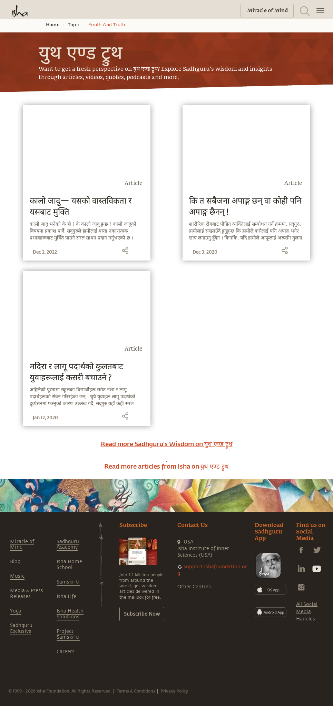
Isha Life (66, 596)
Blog (15, 561)
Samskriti (68, 582)
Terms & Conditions (136, 691)
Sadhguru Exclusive (21, 628)
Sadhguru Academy (68, 544)
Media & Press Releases (26, 593)
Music (17, 576)
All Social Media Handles (306, 611)
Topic (74, 24)
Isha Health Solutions (70, 613)
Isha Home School (69, 564)
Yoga (15, 611)
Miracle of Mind (22, 544)
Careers (66, 651)
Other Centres (194, 586)
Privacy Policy (174, 691)
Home (52, 24)
